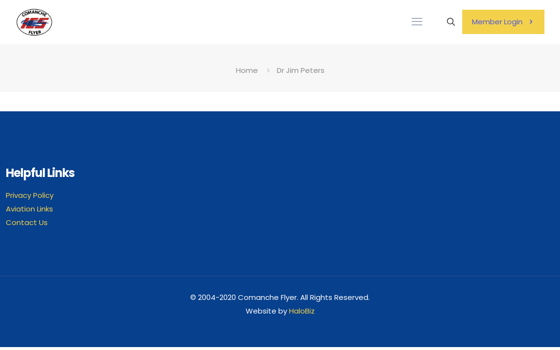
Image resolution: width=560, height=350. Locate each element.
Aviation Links (29, 209)
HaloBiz (302, 311)
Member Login (503, 22)
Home (247, 70)
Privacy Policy (30, 195)
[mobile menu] (417, 22)
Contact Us (27, 222)
